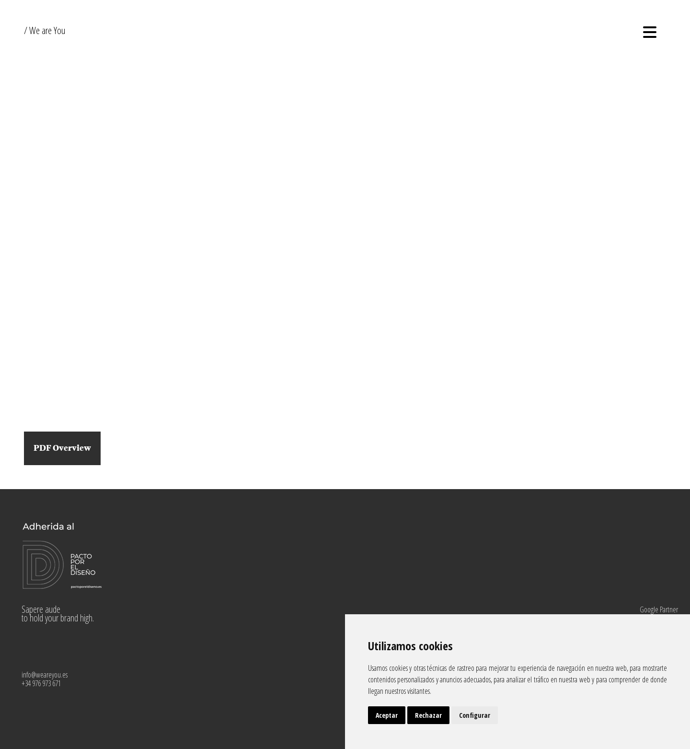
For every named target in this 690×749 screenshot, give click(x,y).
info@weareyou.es (45, 674)
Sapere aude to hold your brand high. (58, 613)
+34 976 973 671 (41, 683)
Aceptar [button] (387, 715)
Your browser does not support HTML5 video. (345, 223)
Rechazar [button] (428, 715)
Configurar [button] (474, 715)
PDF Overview (62, 448)
